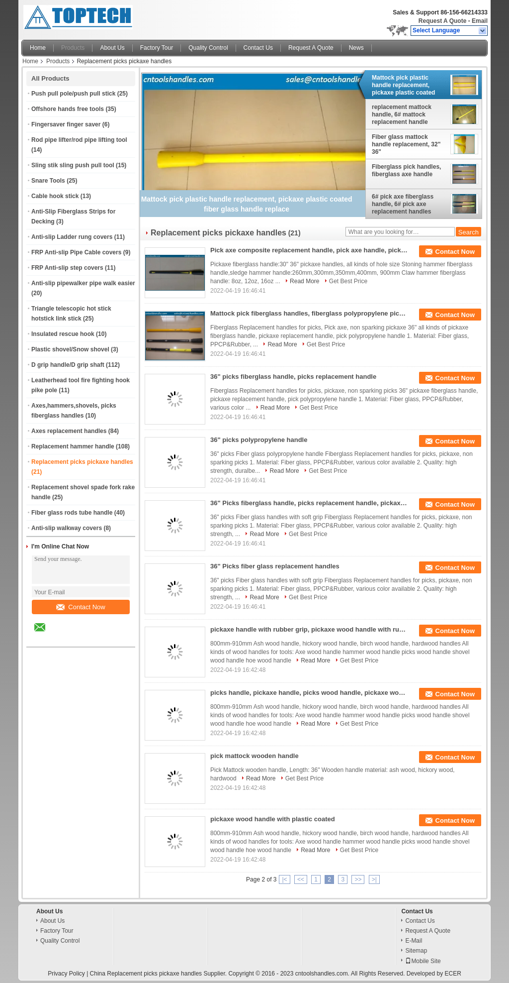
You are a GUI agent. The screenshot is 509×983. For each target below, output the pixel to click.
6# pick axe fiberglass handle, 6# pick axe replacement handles (402, 204)
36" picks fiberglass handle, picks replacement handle (293, 376)
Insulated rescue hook (62, 333)
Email (480, 20)
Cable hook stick (55, 196)
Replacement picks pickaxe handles (82, 461)
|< (284, 879)
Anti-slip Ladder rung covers (71, 236)
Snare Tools (48, 180)
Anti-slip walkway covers (66, 528)
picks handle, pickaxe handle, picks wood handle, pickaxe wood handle (309, 692)
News (356, 47)
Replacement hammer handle (72, 446)
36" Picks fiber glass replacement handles (274, 566)
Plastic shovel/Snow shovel (70, 349)
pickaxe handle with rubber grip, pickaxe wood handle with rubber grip (309, 629)
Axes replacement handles (68, 431)
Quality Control (208, 47)
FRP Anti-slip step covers (67, 267)
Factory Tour (156, 47)
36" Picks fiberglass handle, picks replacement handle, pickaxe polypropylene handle (309, 503)
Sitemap (416, 950)
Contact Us (258, 47)
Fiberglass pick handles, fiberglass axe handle (406, 170)
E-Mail (413, 940)
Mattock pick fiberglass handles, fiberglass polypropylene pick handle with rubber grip (309, 313)
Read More (304, 281)
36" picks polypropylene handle (258, 439)
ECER (453, 973)
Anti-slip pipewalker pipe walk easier (83, 283)
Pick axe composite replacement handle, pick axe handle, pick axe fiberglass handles (309, 250)
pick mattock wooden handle (254, 756)
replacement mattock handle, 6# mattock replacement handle (401, 114)
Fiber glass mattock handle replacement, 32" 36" (406, 144)
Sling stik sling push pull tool (72, 165)
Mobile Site (422, 961)
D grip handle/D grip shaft (67, 364)
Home (38, 47)
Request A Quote (442, 20)
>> (357, 879)
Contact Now (80, 607)
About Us (112, 47)
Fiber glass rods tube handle (71, 512)
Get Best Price (348, 281)
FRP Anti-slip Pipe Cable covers (76, 252)
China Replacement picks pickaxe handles (146, 973)
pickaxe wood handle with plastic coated (272, 819)
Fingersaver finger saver (65, 124)
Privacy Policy (66, 973)
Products (73, 47)
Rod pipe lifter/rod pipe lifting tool (79, 139)
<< (300, 879)
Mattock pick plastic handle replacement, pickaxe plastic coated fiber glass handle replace (408, 85)
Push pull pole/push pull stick (73, 93)
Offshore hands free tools (67, 109)
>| (374, 879)
